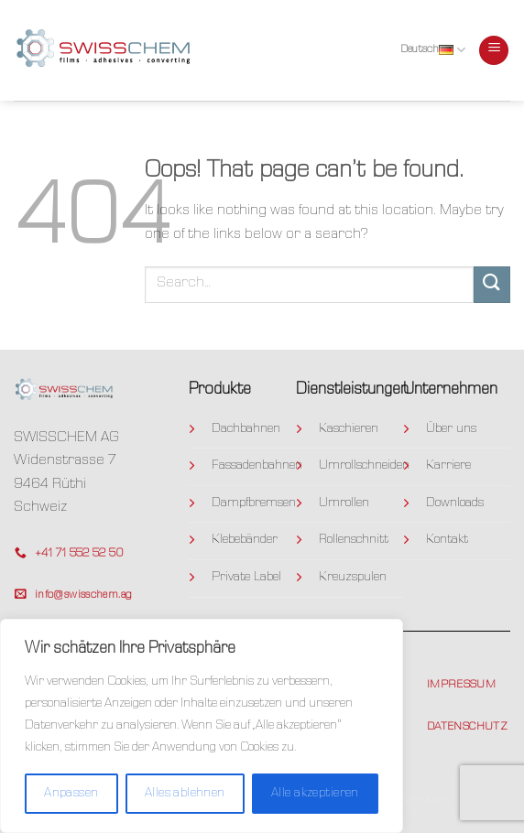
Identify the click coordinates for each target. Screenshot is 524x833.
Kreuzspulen (353, 577)
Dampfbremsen (254, 503)
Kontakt (447, 540)
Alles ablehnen (185, 793)
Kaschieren (348, 429)
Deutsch (432, 50)
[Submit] (492, 284)
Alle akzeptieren (315, 793)
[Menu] (493, 51)
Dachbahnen (246, 429)
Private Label (246, 577)
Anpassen (71, 793)
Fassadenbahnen (257, 466)
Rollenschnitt (353, 540)
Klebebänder (245, 540)
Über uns (451, 429)
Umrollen (344, 503)
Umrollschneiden (364, 466)
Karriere (448, 466)
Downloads (455, 503)
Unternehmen (407, 801)
